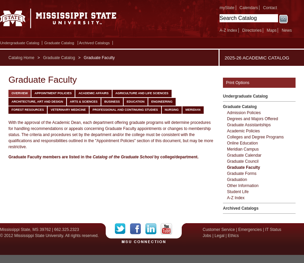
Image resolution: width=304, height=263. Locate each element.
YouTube (166, 229)
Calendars (248, 7)
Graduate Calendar (244, 155)
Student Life (238, 191)
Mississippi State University (58, 20)
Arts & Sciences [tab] (84, 101)
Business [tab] (112, 101)
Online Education (242, 143)
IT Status (273, 229)
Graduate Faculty (243, 167)
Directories (251, 30)
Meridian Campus (243, 149)
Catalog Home (21, 57)
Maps (271, 30)
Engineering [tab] (162, 101)
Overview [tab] (19, 93)
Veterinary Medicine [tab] (68, 109)
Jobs (207, 235)
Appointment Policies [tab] (53, 93)
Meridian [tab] (193, 109)
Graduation (237, 179)
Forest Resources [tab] (27, 109)
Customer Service (219, 229)
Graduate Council (242, 161)
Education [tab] (136, 101)
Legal (219, 235)
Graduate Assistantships (249, 125)
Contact (270, 7)
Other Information (242, 185)
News (287, 30)
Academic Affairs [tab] (93, 93)
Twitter (122, 229)
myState (227, 7)
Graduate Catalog (59, 43)
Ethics (233, 235)
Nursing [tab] (172, 109)
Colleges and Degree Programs (255, 137)
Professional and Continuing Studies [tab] (125, 109)
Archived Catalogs (94, 43)
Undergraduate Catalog (19, 43)
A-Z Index (228, 30)
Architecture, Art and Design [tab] (37, 101)
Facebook (137, 229)
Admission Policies (244, 112)
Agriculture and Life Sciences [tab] (142, 93)
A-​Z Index (236, 197)
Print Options (237, 82)
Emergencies (250, 229)
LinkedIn (152, 229)
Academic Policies (243, 131)
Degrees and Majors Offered (252, 118)
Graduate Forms (241, 173)
